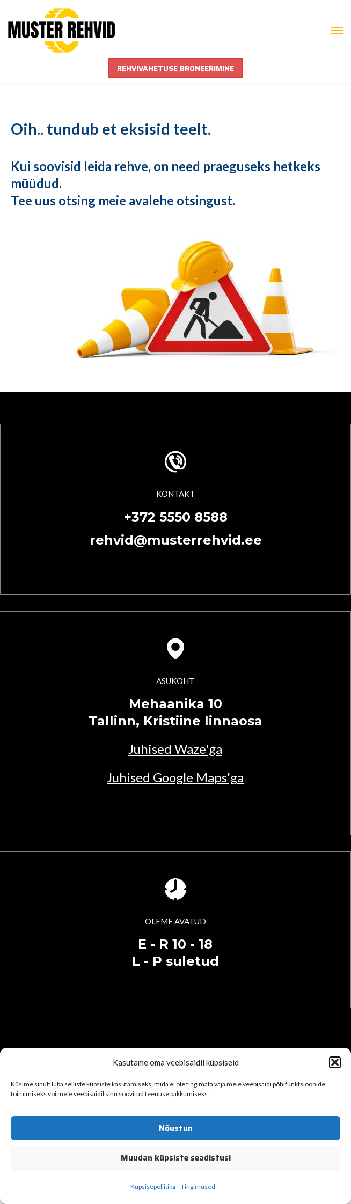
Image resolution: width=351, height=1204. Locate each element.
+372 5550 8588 (176, 517)
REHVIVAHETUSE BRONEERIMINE (175, 68)
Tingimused (198, 1187)
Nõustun (176, 1128)
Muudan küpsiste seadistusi (176, 1157)
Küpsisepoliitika (153, 1187)
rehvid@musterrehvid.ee (176, 540)
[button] (335, 1062)
